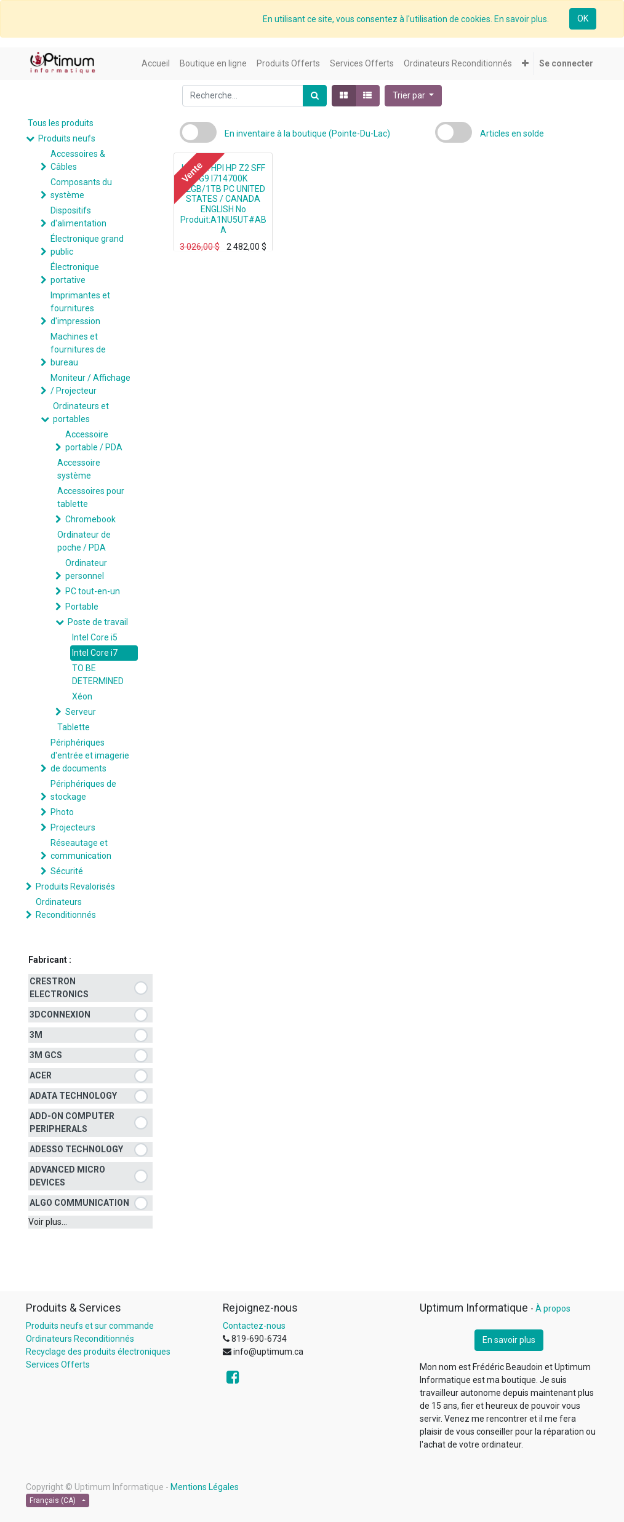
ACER (41, 1075)
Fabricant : (49, 960)
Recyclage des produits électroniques (98, 1352)
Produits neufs (66, 138)
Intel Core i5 (95, 637)
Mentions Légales (204, 1487)
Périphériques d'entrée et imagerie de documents (89, 755)
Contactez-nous (254, 1326)
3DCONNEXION (60, 1014)
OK (582, 18)
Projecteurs (72, 827)
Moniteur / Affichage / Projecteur (90, 384)
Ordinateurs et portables (81, 412)
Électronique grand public (87, 245)
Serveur (80, 712)
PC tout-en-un (92, 591)
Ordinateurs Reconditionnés (66, 908)
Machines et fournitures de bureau (78, 349)
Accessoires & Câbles (77, 160)
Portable (81, 607)
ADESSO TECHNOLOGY (76, 1149)
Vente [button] (192, 171)
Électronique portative (74, 273)
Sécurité (66, 871)
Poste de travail (98, 622)
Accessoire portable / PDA (93, 440)
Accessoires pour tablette (90, 497)
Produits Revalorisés (75, 886)
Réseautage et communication (80, 849)
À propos (552, 1308)
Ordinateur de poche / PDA (84, 541)
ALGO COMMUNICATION (79, 1203)
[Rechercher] (315, 95)
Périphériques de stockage (83, 790)
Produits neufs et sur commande (90, 1326)
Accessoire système (78, 469)
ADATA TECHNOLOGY (73, 1096)
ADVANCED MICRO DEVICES (67, 1176)
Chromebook (90, 519)
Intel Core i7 (95, 653)
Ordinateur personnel (86, 569)
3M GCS (46, 1055)
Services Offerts (58, 1364)
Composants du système (81, 188)
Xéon (82, 696)
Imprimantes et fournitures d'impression (80, 308)
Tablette (73, 727)
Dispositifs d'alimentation (78, 216)
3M (36, 1035)
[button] (525, 63)
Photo (62, 812)
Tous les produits (61, 123)
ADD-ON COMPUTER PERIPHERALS (72, 1122)
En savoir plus (508, 1340)
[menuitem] (156, 63)
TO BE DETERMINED (98, 674)
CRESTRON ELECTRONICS (59, 987)
